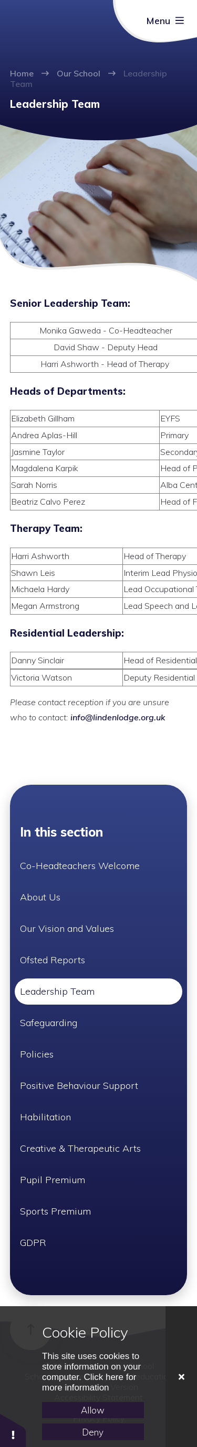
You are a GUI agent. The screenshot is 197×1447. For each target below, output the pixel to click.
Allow (93, 1410)
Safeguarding (48, 1023)
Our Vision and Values (67, 928)
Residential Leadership (65, 633)
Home (22, 73)
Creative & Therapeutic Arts (80, 1148)
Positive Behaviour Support (79, 1085)
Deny (92, 1432)
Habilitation (45, 1117)
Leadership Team (57, 991)
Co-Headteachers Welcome (80, 866)
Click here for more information (89, 1382)
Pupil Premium (52, 1180)
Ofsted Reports (52, 960)
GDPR (33, 1243)
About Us (40, 897)
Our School (78, 73)
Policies (37, 1054)
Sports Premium (55, 1211)
